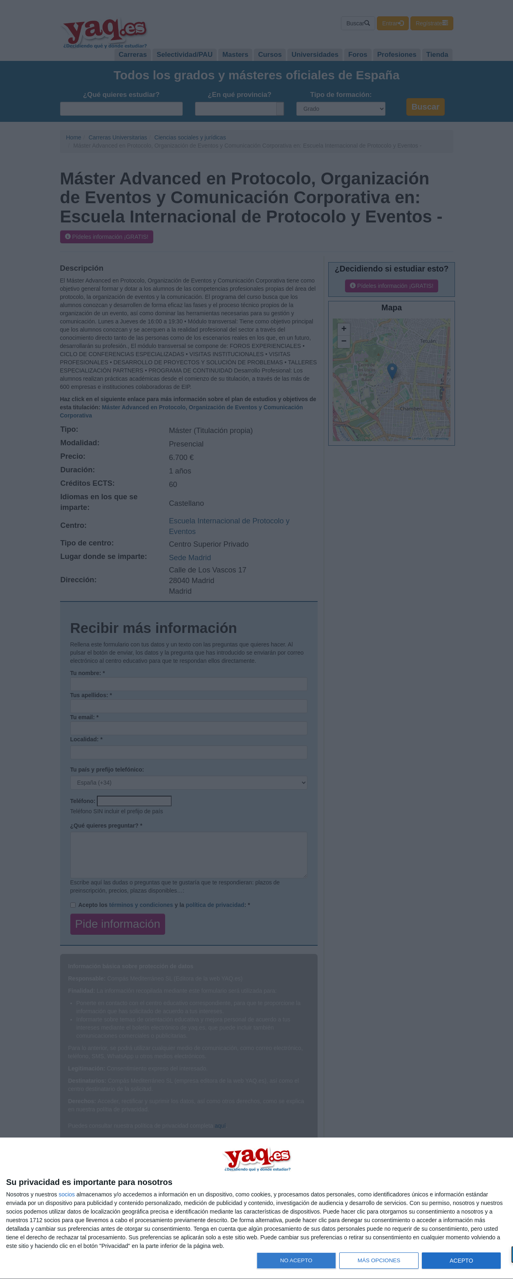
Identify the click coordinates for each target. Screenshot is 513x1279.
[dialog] (256, 1208)
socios (66, 1194)
